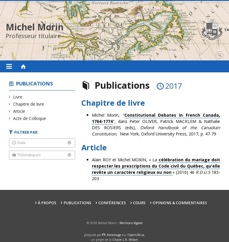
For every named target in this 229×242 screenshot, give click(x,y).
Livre (17, 97)
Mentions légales (131, 223)
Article (19, 111)
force (114, 235)
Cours (139, 202)
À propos (47, 202)
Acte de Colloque (29, 118)
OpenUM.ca (135, 235)
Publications (34, 83)
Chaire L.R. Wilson (125, 240)
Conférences (112, 202)
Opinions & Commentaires (180, 202)
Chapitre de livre (28, 104)
